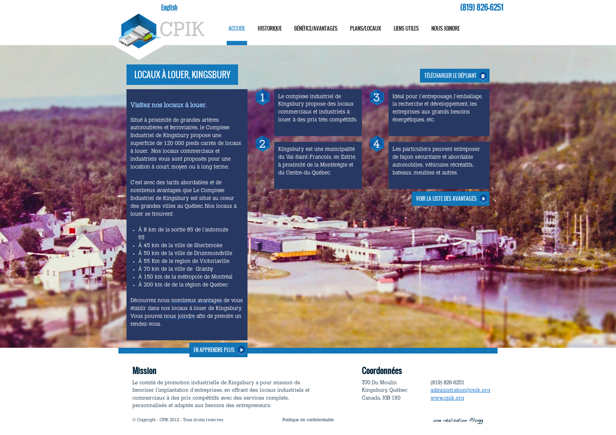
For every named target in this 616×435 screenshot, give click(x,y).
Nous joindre (445, 28)
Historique (270, 28)
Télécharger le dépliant (450, 76)
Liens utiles (406, 28)
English (169, 7)
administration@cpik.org (460, 390)
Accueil (237, 28)
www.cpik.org (447, 398)
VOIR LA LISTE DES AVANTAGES (446, 199)
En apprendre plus (214, 350)
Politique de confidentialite (308, 420)
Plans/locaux (365, 28)
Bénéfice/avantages (315, 28)
